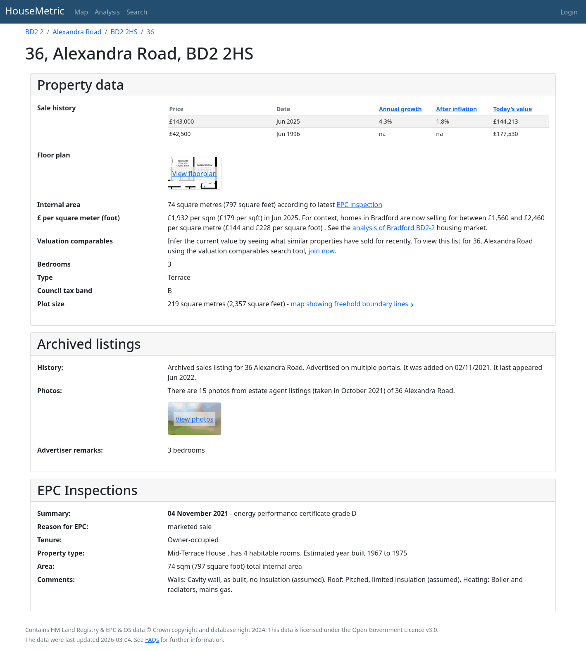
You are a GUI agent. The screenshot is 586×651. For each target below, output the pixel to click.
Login (569, 12)
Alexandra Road (77, 31)
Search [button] (137, 12)
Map (81, 12)
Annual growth (400, 109)
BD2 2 (34, 31)
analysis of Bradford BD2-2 (394, 227)
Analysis (107, 12)
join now (321, 250)
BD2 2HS (124, 31)
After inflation (456, 109)
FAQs (152, 640)
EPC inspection (360, 204)
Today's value (512, 109)
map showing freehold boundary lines (352, 303)
